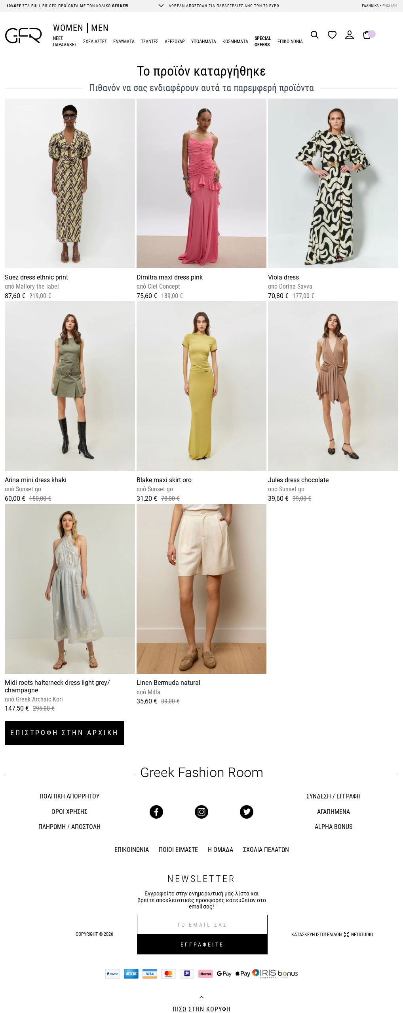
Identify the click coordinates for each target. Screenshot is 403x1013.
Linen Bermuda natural (168, 682)
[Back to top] (201, 997)
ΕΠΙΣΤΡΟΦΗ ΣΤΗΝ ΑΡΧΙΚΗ (64, 732)
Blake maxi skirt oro (164, 480)
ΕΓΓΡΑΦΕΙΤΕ (202, 944)
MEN (100, 28)
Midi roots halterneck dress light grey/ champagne (57, 686)
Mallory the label (36, 286)
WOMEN (68, 28)
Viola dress (283, 277)
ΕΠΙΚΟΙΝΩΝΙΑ (290, 41)
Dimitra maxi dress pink (170, 277)
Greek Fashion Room (201, 772)
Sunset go (27, 489)
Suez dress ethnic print (36, 277)
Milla (153, 692)
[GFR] (23, 35)
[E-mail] (202, 925)
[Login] (349, 37)
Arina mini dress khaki (36, 480)
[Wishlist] (334, 35)
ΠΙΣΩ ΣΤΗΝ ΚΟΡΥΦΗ (202, 1009)
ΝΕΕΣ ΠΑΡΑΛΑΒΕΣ (65, 42)
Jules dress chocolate (298, 480)
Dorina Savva (295, 286)
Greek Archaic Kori (38, 699)
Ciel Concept (163, 286)
